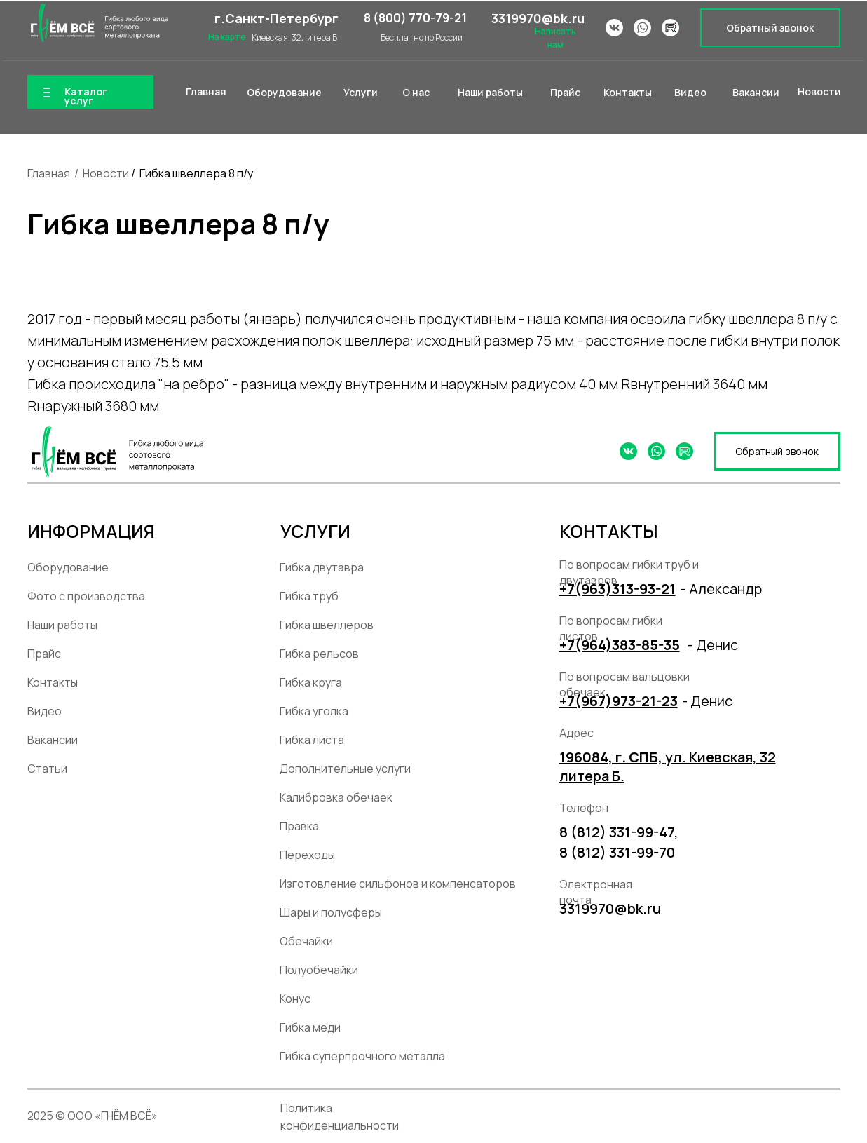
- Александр (721, 588)
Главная (48, 173)
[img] (97, 23)
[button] (770, 27)
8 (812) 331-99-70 (617, 852)
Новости (106, 173)
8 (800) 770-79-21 (415, 18)
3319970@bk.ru (538, 18)
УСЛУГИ (315, 531)
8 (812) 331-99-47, (618, 832)
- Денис (713, 644)
